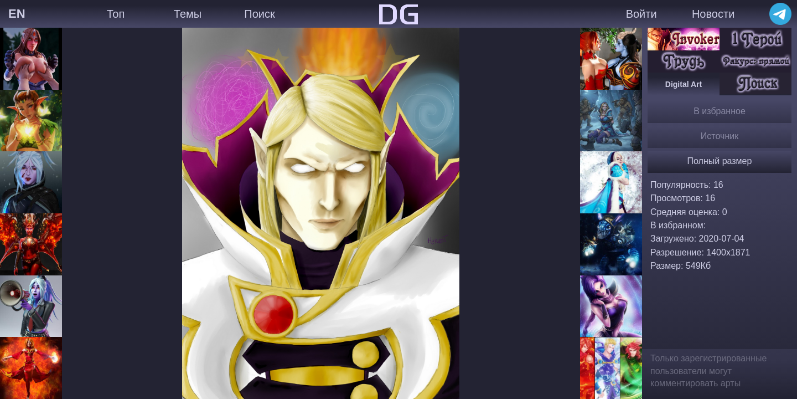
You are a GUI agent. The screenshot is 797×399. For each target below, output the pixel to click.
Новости (713, 14)
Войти (641, 14)
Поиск (259, 14)
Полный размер (719, 161)
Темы (187, 14)
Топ (116, 14)
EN (16, 14)
